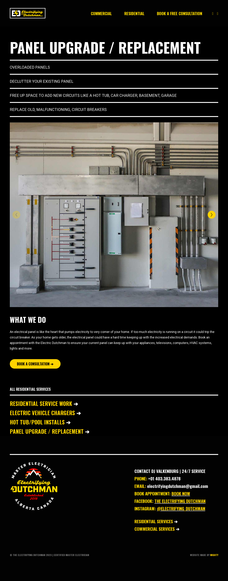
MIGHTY (214, 555)
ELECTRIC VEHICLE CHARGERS (43, 413)
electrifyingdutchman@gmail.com (177, 486)
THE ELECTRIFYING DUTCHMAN (180, 501)
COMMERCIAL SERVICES (154, 529)
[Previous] (16, 215)
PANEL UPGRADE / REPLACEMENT (49, 431)
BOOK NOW (181, 493)
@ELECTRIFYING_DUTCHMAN (181, 508)
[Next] (212, 215)
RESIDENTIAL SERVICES (153, 521)
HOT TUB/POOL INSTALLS (40, 422)
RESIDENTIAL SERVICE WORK (44, 403)
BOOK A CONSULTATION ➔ (35, 363)
